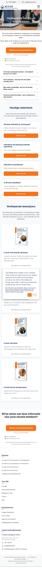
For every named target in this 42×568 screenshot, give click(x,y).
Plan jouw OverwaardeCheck (21, 50)
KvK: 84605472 (32, 557)
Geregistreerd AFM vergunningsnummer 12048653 (20, 561)
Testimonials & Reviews (8, 490)
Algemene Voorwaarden (9, 519)
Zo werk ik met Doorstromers (10, 467)
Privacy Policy (6, 516)
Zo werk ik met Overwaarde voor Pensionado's (15, 464)
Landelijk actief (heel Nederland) (11, 474)
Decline (34, 295)
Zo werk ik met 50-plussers (10, 471)
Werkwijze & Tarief (7, 493)
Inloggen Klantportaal (8, 513)
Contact (4, 497)
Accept (30, 295)
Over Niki (4, 487)
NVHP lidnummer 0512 (21, 563)
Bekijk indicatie (21, 136)
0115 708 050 (8, 543)
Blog (3, 500)
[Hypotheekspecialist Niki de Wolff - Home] (15, 7)
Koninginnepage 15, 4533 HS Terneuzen (15, 549)
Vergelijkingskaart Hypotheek (10, 523)
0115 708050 (11, 2)
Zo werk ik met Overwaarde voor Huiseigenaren (15, 461)
